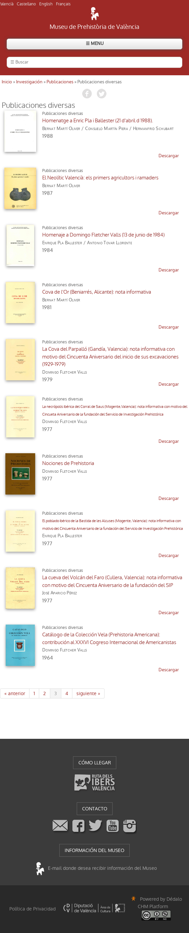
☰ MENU (95, 43)
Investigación (29, 82)
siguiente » (88, 693)
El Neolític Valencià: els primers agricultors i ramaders (100, 177)
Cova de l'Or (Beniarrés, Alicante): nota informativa (96, 292)
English (46, 4)
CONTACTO (94, 808)
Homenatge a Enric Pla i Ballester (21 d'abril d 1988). (97, 120)
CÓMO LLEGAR (94, 762)
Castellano (26, 4)
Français (63, 4)
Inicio (7, 82)
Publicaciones (60, 82)
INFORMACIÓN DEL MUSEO (94, 850)
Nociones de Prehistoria (68, 463)
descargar (169, 156)
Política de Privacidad (32, 908)
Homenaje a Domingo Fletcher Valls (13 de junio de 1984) (103, 234)
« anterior (14, 693)
